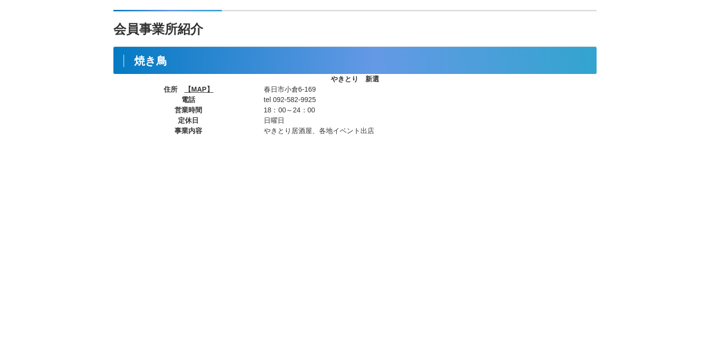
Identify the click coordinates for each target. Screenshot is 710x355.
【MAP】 (198, 89)
